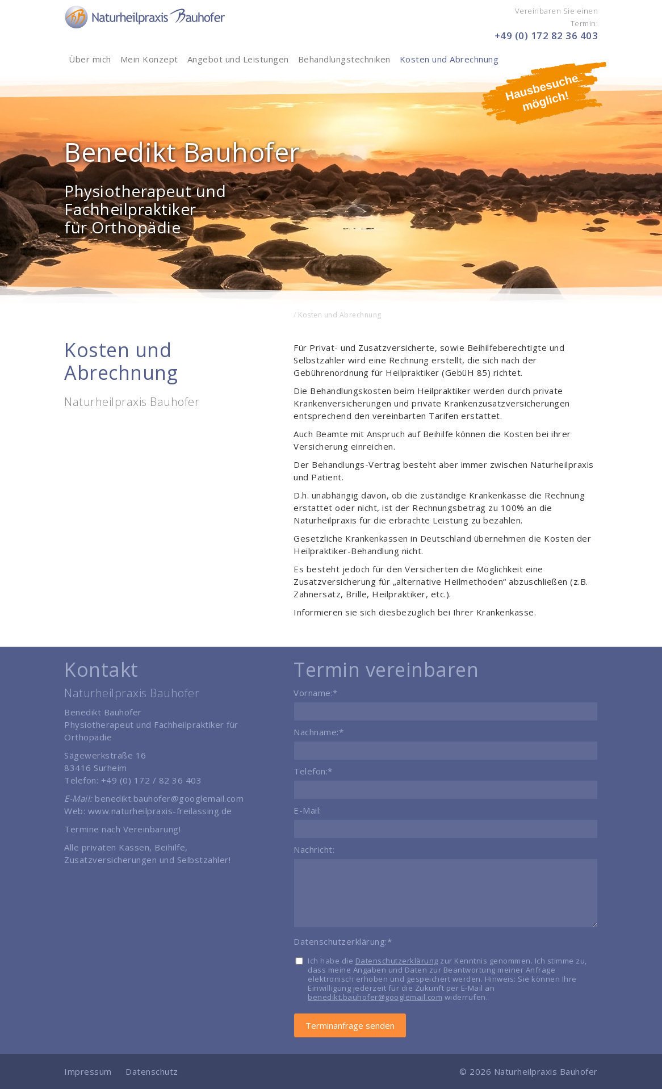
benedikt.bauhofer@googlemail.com (169, 798)
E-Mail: (307, 810)
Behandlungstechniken (344, 59)
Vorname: (316, 692)
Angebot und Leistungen (238, 59)
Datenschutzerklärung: (343, 941)
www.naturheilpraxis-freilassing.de (160, 810)
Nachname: (318, 732)
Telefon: (313, 771)
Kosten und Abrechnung (449, 59)
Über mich (90, 59)
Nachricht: (314, 849)
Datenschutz (151, 1071)
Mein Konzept (149, 59)
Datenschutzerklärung (396, 961)
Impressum (89, 1071)
